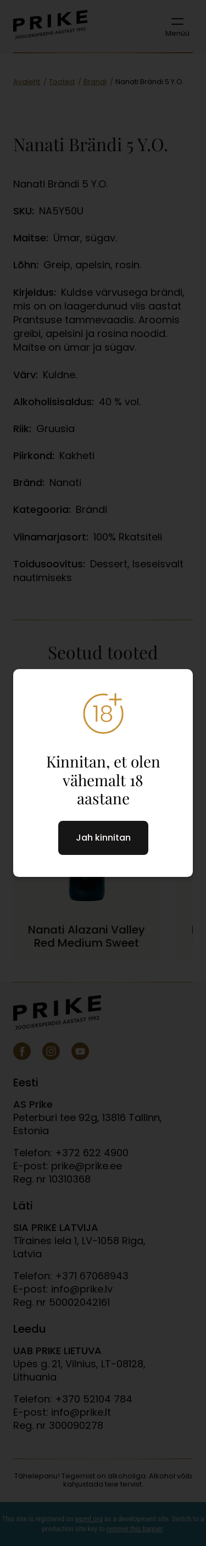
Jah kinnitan (103, 837)
